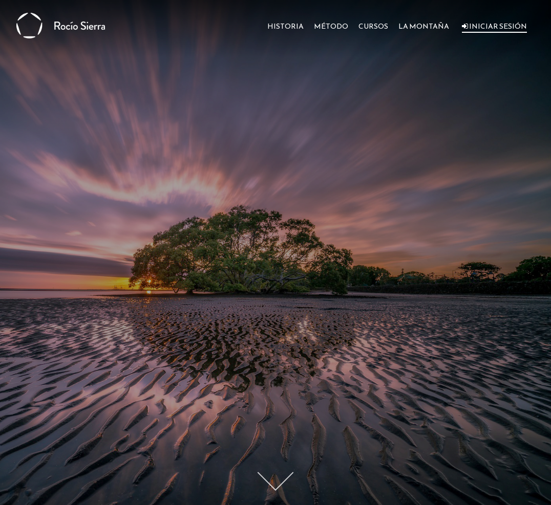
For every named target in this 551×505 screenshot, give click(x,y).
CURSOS (373, 26)
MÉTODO (331, 26)
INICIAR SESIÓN (494, 26)
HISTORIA (285, 26)
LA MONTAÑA (423, 26)
